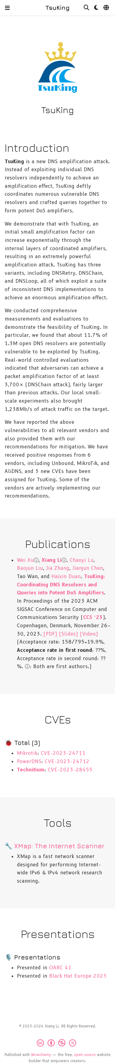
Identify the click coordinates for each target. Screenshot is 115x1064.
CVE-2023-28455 (70, 769)
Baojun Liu (30, 568)
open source (85, 1054)
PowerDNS (29, 761)
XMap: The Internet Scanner (59, 845)
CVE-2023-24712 (67, 761)
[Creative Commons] (58, 1043)
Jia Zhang (57, 568)
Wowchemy (41, 1054)
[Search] (86, 7)
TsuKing (57, 7)
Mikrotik (27, 753)
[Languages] (106, 7)
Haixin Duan (66, 576)
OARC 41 (60, 967)
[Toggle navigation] (7, 8)
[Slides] (68, 634)
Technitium (30, 769)
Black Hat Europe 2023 (78, 976)
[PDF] (50, 634)
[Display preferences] (96, 7)
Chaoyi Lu (82, 560)
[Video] (89, 634)
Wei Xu (25, 560)
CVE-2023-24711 (63, 753)
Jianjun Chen (87, 568)
